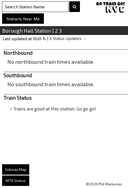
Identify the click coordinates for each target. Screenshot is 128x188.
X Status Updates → (68, 38)
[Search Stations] (35, 6)
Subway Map (15, 169)
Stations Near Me (23, 18)
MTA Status (16, 180)
